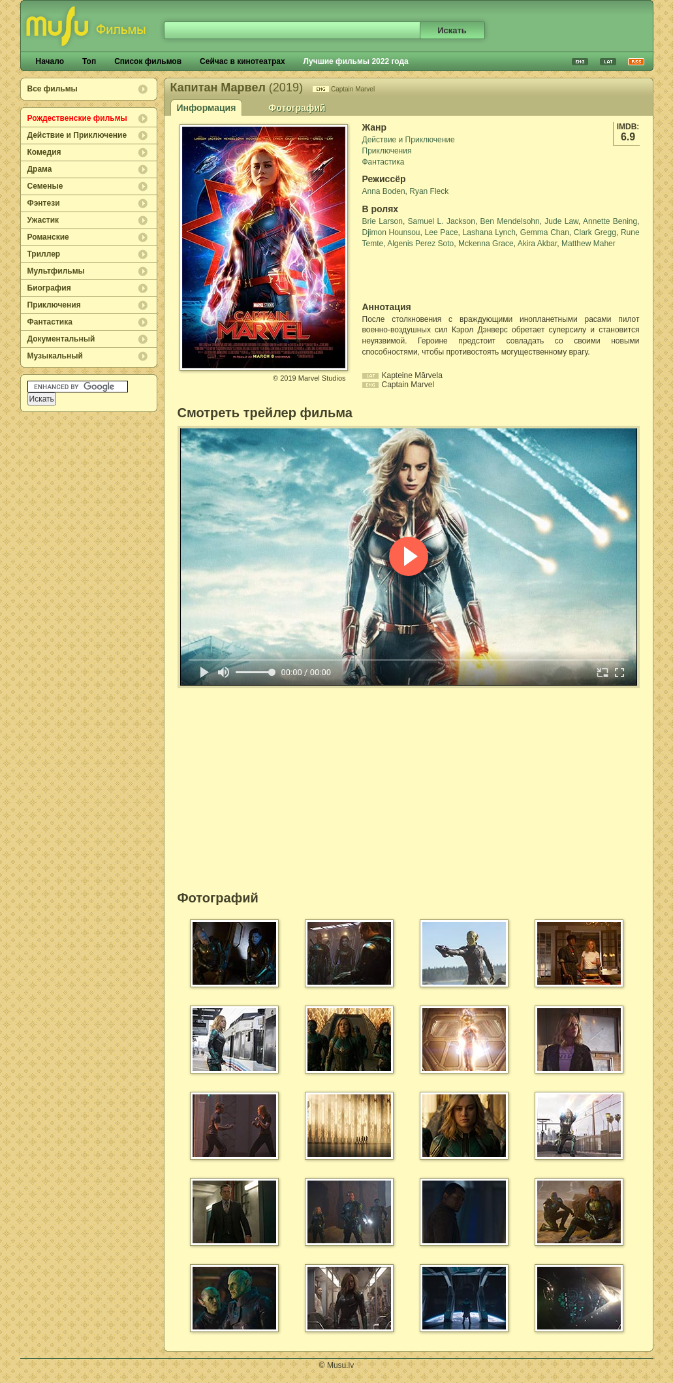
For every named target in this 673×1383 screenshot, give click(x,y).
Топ (89, 61)
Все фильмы (52, 88)
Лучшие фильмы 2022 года (356, 61)
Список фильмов (147, 61)
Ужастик (43, 220)
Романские (48, 237)
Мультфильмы (56, 271)
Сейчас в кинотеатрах (242, 61)
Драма (39, 169)
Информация (206, 108)
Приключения (54, 305)
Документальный (61, 338)
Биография (49, 288)
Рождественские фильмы (77, 118)
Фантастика (49, 321)
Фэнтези (43, 203)
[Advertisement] (438, 275)
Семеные (45, 186)
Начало (50, 61)
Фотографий (296, 108)
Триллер (44, 254)
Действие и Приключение (77, 135)
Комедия (44, 152)
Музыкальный (55, 355)
